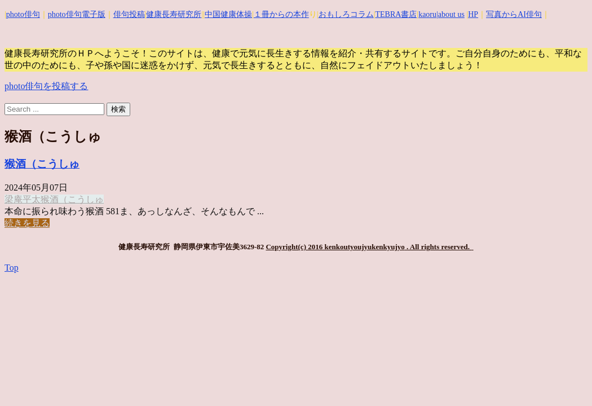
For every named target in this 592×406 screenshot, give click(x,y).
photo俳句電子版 (76, 14)
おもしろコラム (346, 14)
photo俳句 (23, 14)
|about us (450, 14)
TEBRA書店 (396, 14)
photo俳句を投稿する (46, 86)
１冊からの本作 (281, 14)
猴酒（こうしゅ (42, 164)
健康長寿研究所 (173, 14)
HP (473, 14)
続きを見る (27, 223)
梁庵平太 (23, 199)
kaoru (427, 14)
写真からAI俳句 (514, 14)
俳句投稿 (129, 14)
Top (12, 267)
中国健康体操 (228, 14)
